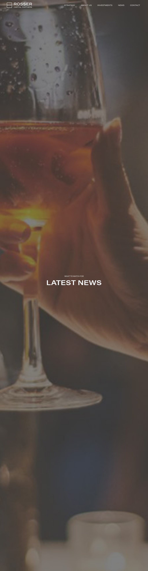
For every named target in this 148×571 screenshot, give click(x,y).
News (121, 5)
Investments (104, 5)
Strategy (69, 5)
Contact (135, 5)
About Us (86, 5)
